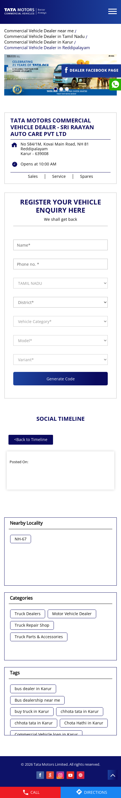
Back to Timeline (30, 439)
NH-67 (21, 539)
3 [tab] (66, 88)
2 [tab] (60, 88)
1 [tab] (55, 88)
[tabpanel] (60, 75)
